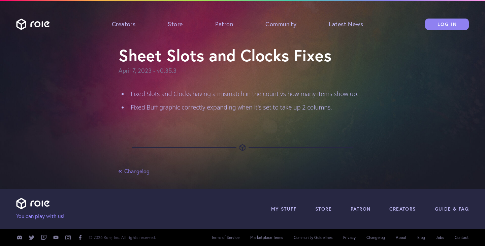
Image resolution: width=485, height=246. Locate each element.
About (401, 237)
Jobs (440, 237)
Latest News (346, 24)
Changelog (134, 171)
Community (280, 24)
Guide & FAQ (452, 209)
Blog (421, 237)
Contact (462, 237)
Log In (447, 24)
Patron (224, 24)
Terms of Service (225, 237)
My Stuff (283, 209)
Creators (124, 24)
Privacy (349, 237)
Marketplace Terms (266, 237)
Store (175, 24)
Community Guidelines (313, 237)
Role (33, 24)
